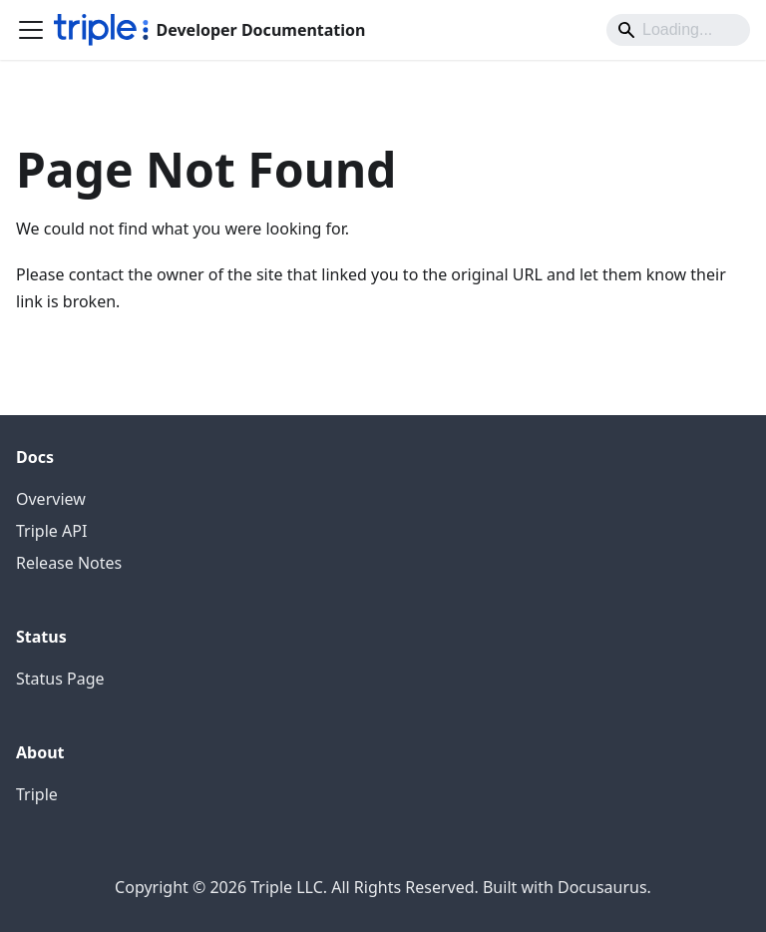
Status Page (60, 679)
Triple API (51, 531)
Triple (37, 794)
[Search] (678, 30)
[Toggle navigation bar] (31, 30)
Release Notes (69, 563)
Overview (51, 499)
